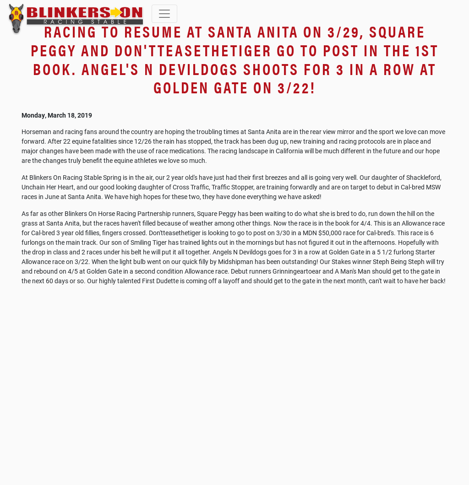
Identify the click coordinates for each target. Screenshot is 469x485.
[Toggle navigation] (164, 14)
